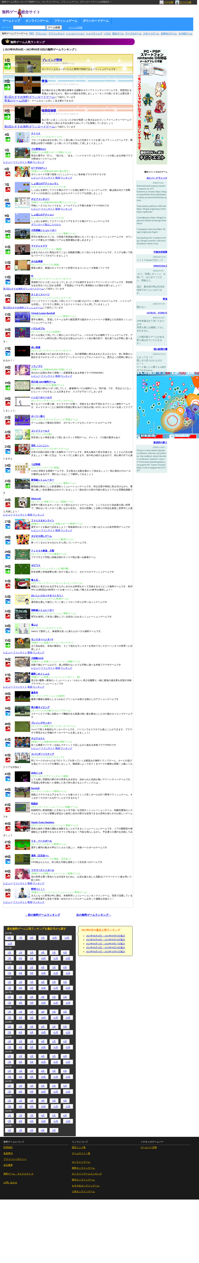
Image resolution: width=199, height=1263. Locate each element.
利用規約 (8, 1147)
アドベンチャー (57, 33)
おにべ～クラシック (157, 178)
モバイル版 (183, 2)
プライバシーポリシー (15, 1159)
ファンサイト (20, 162)
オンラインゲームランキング (87, 1173)
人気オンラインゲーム (83, 1191)
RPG (31, 33)
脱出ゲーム (118, 33)
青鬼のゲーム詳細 (15, 100)
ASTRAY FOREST (157, 312)
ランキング (38, 162)
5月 (54, 952)
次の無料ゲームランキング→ (93, 914)
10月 (54, 937)
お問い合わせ (10, 1182)
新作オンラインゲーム (83, 1179)
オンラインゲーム (37, 20)
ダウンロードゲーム (96, 20)
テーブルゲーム (133, 33)
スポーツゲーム (151, 33)
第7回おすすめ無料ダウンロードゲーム (23, 288)
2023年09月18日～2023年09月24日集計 (105, 947)
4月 (43, 952)
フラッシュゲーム (65, 20)
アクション (41, 33)
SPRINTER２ (160, 265)
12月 (10, 943)
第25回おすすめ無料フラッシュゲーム (22, 307)
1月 (9, 952)
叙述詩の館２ (160, 442)
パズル (107, 33)
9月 (43, 937)
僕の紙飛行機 (160, 349)
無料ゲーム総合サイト (21, 12)
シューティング (94, 33)
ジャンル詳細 (75, 27)
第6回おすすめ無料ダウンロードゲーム (29, 126)
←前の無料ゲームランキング (42, 914)
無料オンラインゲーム (83, 1168)
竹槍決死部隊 (160, 252)
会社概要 (8, 1165)
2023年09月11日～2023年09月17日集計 (105, 943)
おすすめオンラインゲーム (86, 1185)
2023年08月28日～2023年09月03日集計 (105, 935)
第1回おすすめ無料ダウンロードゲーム (29, 96)
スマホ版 (166, 2)
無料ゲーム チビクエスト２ (18, 1173)
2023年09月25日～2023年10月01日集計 (105, 951)
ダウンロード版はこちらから (46, 224)
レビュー (7, 162)
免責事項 (8, 1153)
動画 (30, 162)
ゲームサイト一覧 (81, 1153)
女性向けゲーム (169, 33)
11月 (67, 937)
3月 (31, 952)
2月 (20, 952)
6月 (9, 937)
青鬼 (165, 299)
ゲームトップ (11, 20)
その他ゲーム (185, 33)
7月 (20, 937)
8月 (31, 937)
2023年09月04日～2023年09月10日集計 (105, 939)
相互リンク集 (79, 1147)
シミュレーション (75, 33)
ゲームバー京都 (149, 1147)
